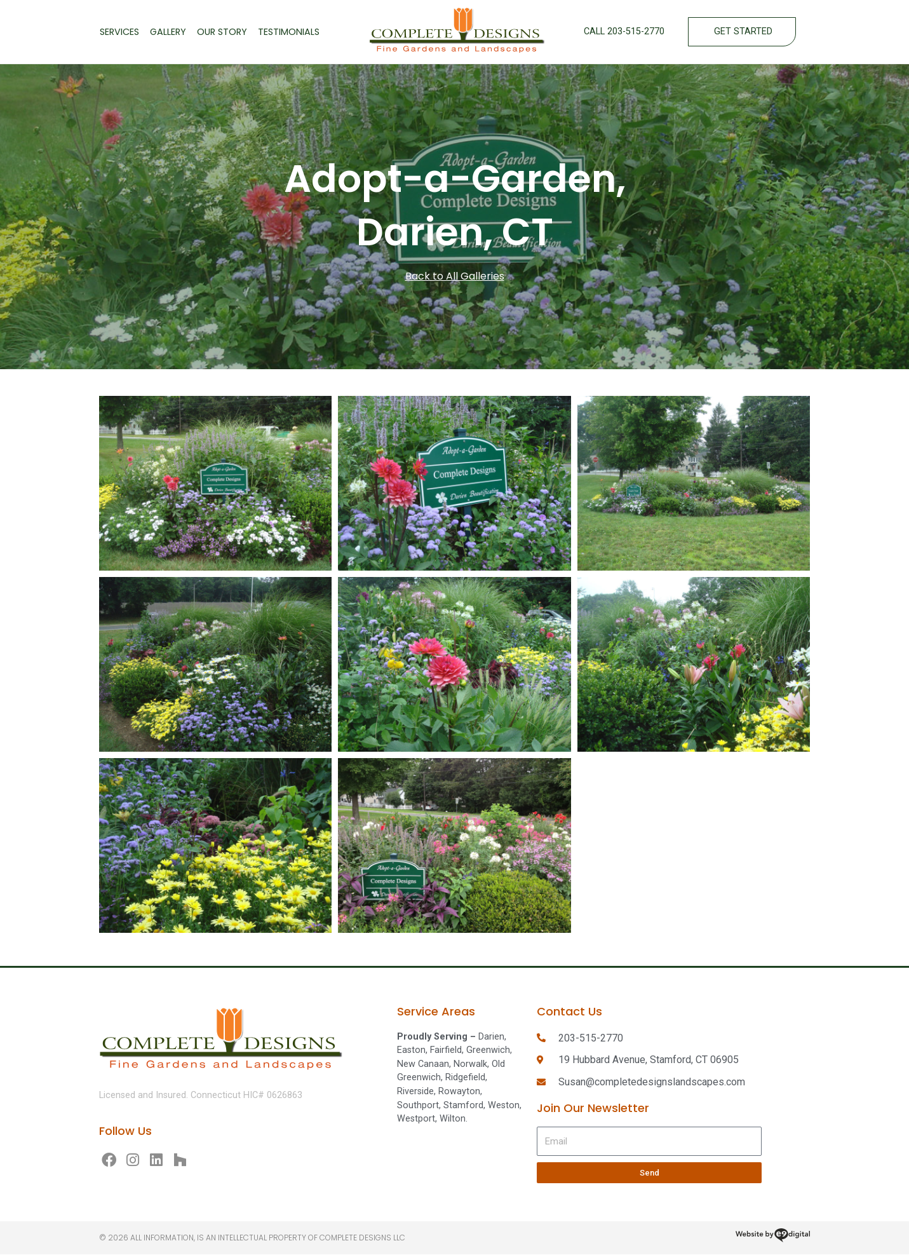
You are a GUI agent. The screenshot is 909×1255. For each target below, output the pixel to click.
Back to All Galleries (454, 276)
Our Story (222, 31)
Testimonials (289, 31)
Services (119, 31)
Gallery (168, 31)
